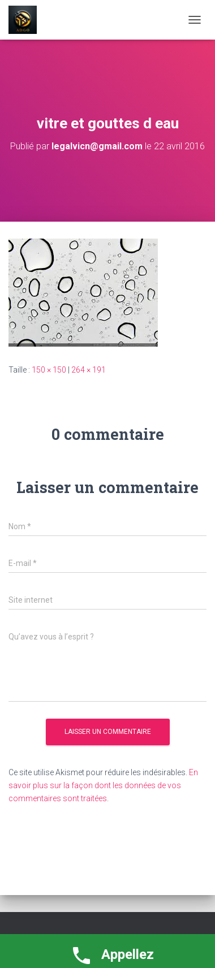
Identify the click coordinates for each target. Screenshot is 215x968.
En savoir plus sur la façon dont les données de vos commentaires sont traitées (103, 785)
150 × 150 (49, 369)
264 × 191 (88, 369)
